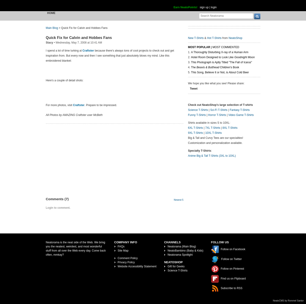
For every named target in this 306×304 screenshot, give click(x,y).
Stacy (49, 42)
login (214, 7)
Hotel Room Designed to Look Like (223, 57)
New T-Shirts (196, 38)
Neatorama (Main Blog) (181, 246)
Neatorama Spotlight (179, 254)
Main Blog (52, 28)
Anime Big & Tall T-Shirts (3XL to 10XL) (212, 155)
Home (51, 13)
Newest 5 (179, 200)
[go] (257, 16)
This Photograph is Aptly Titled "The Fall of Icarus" (221, 62)
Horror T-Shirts (217, 115)
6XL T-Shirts (195, 127)
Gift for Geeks (175, 266)
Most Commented (225, 47)
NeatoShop (235, 38)
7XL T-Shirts (212, 127)
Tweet (194, 88)
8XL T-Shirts (230, 127)
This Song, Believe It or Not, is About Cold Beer (220, 72)
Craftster (88, 50)
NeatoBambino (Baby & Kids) (185, 250)
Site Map (123, 250)
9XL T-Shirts (195, 132)
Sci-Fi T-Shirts (218, 110)
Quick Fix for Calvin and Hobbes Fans (79, 38)
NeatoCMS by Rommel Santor (288, 300)
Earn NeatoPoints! (186, 7)
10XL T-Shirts (213, 132)
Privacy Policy (126, 262)
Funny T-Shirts (197, 115)
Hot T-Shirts (214, 38)
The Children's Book (215, 67)
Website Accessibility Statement (137, 266)
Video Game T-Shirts (241, 115)
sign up (204, 7)
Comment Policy (128, 258)
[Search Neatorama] (226, 16)
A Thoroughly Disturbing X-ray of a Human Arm (219, 52)
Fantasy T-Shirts (240, 110)
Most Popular (199, 47)
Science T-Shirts (198, 110)
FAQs (121, 246)
